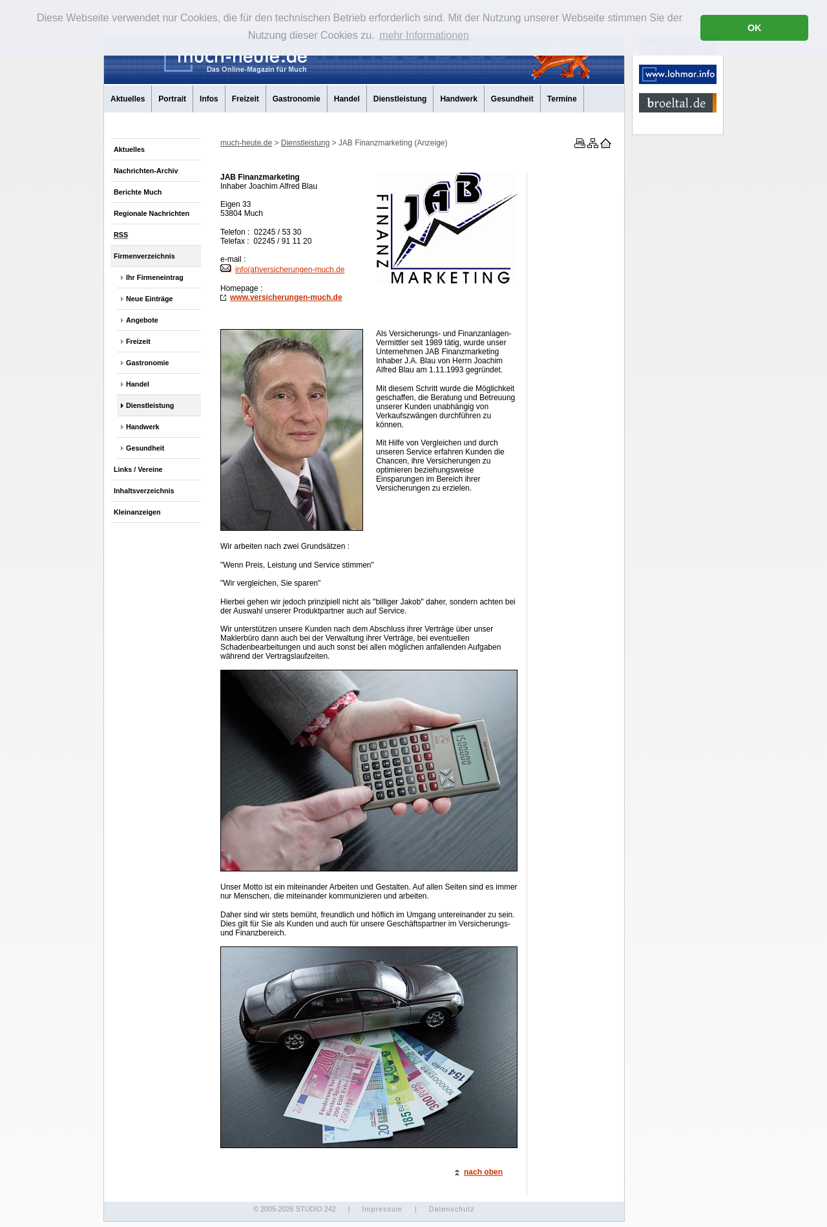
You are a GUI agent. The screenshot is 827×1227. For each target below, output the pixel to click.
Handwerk (458, 98)
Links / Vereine (138, 469)
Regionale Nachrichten (151, 213)
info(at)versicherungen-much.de (282, 269)
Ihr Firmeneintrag (154, 277)
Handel (347, 98)
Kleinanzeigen (137, 512)
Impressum (382, 1209)
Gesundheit (512, 98)
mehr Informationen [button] (424, 35)
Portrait (172, 98)
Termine (562, 98)
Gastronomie (296, 98)
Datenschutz (452, 1209)
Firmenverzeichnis (144, 256)
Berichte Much (138, 192)
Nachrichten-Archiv (146, 171)
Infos (209, 98)
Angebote (142, 320)
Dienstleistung (400, 98)
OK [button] (755, 28)
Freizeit (245, 98)
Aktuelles (127, 98)
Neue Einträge (149, 299)
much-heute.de (246, 142)
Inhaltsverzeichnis (144, 491)
